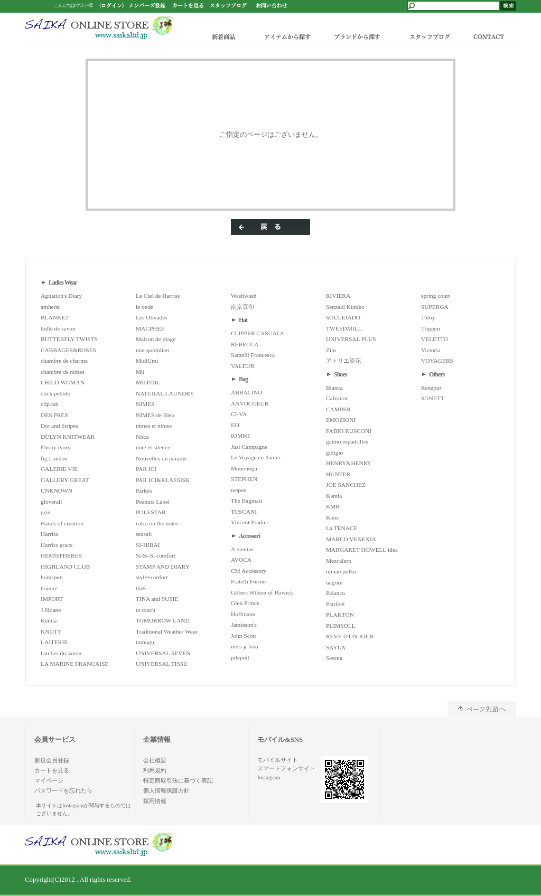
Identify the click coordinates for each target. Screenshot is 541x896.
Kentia (49, 620)
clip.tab (50, 404)
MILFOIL (148, 382)
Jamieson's (244, 624)
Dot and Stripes (59, 425)
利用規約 (154, 770)
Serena (334, 658)
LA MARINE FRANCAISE (74, 664)
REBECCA (244, 344)
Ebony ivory (56, 447)
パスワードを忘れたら (63, 790)
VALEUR (243, 366)
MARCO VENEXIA (351, 539)
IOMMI (240, 435)
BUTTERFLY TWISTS (69, 339)
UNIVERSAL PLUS (351, 339)
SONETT (432, 398)
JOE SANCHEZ (346, 485)
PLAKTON (340, 614)
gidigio (334, 452)
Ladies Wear (63, 282)
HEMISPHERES (61, 555)
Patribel (335, 604)
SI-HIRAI (148, 545)
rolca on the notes (157, 523)
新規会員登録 (51, 760)
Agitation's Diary (61, 296)
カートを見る (51, 770)
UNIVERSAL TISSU (162, 664)
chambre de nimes (63, 372)
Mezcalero (338, 561)
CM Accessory (248, 571)
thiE (141, 588)
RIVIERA (338, 296)
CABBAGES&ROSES (68, 350)
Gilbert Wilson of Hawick (262, 592)
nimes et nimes (154, 425)
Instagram (268, 777)
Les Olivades (151, 317)
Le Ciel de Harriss (158, 296)
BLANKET (55, 317)
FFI (235, 425)
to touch (145, 610)
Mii (140, 372)
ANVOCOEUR (249, 403)
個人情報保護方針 (166, 790)
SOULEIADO (343, 317)
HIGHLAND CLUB (65, 566)
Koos (332, 517)
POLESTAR (151, 512)
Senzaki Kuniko (345, 307)
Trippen (430, 328)
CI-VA (239, 414)
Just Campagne (249, 447)
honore (49, 588)
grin (45, 512)
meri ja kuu (244, 646)
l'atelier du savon (61, 653)
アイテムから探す (285, 36)
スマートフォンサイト (286, 768)
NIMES (145, 404)
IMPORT (52, 599)
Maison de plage (155, 339)
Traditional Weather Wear (167, 631)
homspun (52, 577)
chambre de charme (64, 360)
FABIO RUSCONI (348, 431)
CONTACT (491, 36)
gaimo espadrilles (347, 441)
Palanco (335, 593)
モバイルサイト (277, 760)
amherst (50, 307)
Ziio (331, 350)
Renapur (431, 387)
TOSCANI (244, 511)
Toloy (428, 317)
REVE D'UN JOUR (350, 636)
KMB (333, 506)
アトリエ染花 (343, 360)
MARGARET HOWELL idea (362, 549)
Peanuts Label (153, 501)
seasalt (144, 534)
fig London (54, 458)
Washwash (243, 296)
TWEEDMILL (344, 328)
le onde (144, 307)
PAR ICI (146, 469)
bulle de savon (58, 328)
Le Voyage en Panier (256, 457)
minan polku (341, 571)
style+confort (152, 577)
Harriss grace (56, 545)
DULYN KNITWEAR (68, 436)
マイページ (48, 780)
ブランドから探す (356, 36)
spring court (435, 296)
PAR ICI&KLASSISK (163, 480)
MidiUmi (147, 360)
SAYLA (336, 647)
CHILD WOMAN (63, 382)
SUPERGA (435, 307)
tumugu (145, 642)
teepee (238, 490)
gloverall (51, 501)
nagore (334, 582)
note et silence (153, 447)
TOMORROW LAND (163, 620)
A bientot (242, 549)
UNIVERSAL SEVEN (163, 653)
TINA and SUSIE (157, 599)
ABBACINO (246, 392)
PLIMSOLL (341, 626)
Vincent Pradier (249, 522)
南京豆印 (242, 307)
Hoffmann (243, 614)
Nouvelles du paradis (161, 458)
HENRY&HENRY (348, 463)
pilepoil (240, 657)
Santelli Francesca (253, 355)
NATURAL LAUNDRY (165, 393)
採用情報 (154, 801)
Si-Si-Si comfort (155, 555)
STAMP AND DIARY (163, 566)
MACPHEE (150, 328)
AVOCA (241, 560)
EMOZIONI (341, 420)
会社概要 (154, 760)
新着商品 (224, 36)
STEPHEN (244, 479)
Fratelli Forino (248, 581)
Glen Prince (245, 603)
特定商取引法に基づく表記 (178, 780)
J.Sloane (51, 610)
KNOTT (51, 631)
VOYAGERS (437, 360)
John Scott (243, 636)
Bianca (334, 387)
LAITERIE (54, 642)
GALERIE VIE (59, 469)
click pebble (55, 393)
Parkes (144, 490)
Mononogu (244, 468)
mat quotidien (152, 350)
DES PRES (54, 415)
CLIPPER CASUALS (257, 333)
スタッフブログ (429, 36)
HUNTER (338, 474)
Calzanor (337, 398)
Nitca (142, 436)
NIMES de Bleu (155, 415)
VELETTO (434, 339)
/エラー (99, 27)
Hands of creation (62, 523)
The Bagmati (246, 500)
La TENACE (342, 528)
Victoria (431, 350)
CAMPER (338, 409)
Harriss (49, 534)
